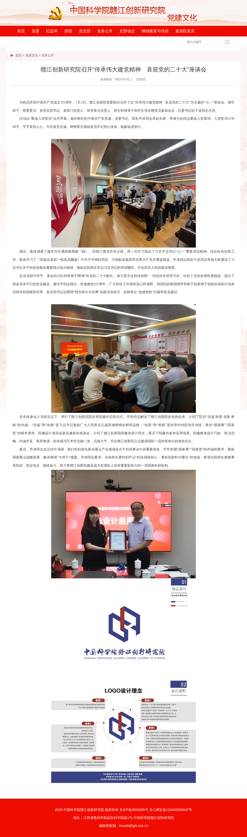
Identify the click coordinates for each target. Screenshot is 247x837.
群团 (68, 31)
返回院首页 (185, 31)
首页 (21, 31)
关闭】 (142, 79)
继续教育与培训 (155, 31)
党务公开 (105, 31)
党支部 (84, 31)
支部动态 (127, 31)
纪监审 (52, 31)
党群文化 (31, 55)
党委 (35, 31)
